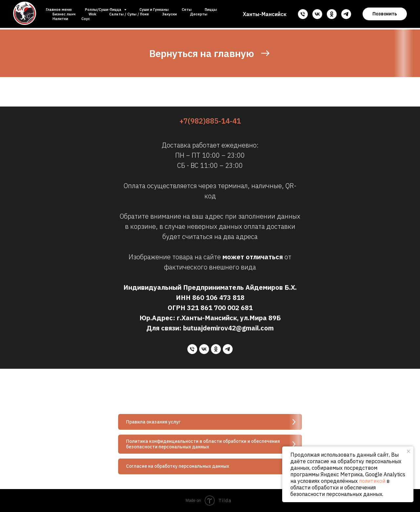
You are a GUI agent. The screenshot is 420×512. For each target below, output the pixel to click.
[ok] (332, 14)
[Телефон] (303, 14)
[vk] (317, 14)
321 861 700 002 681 (220, 307)
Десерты (198, 14)
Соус (85, 18)
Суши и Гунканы (154, 9)
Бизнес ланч (63, 14)
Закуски (169, 14)
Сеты (187, 9)
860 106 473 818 (218, 297)
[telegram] (346, 14)
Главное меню (59, 9)
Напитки (60, 18)
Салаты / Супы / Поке (129, 14)
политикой (372, 481)
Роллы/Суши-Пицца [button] (103, 9)
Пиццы (211, 9)
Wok (92, 14)
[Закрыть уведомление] (408, 451)
